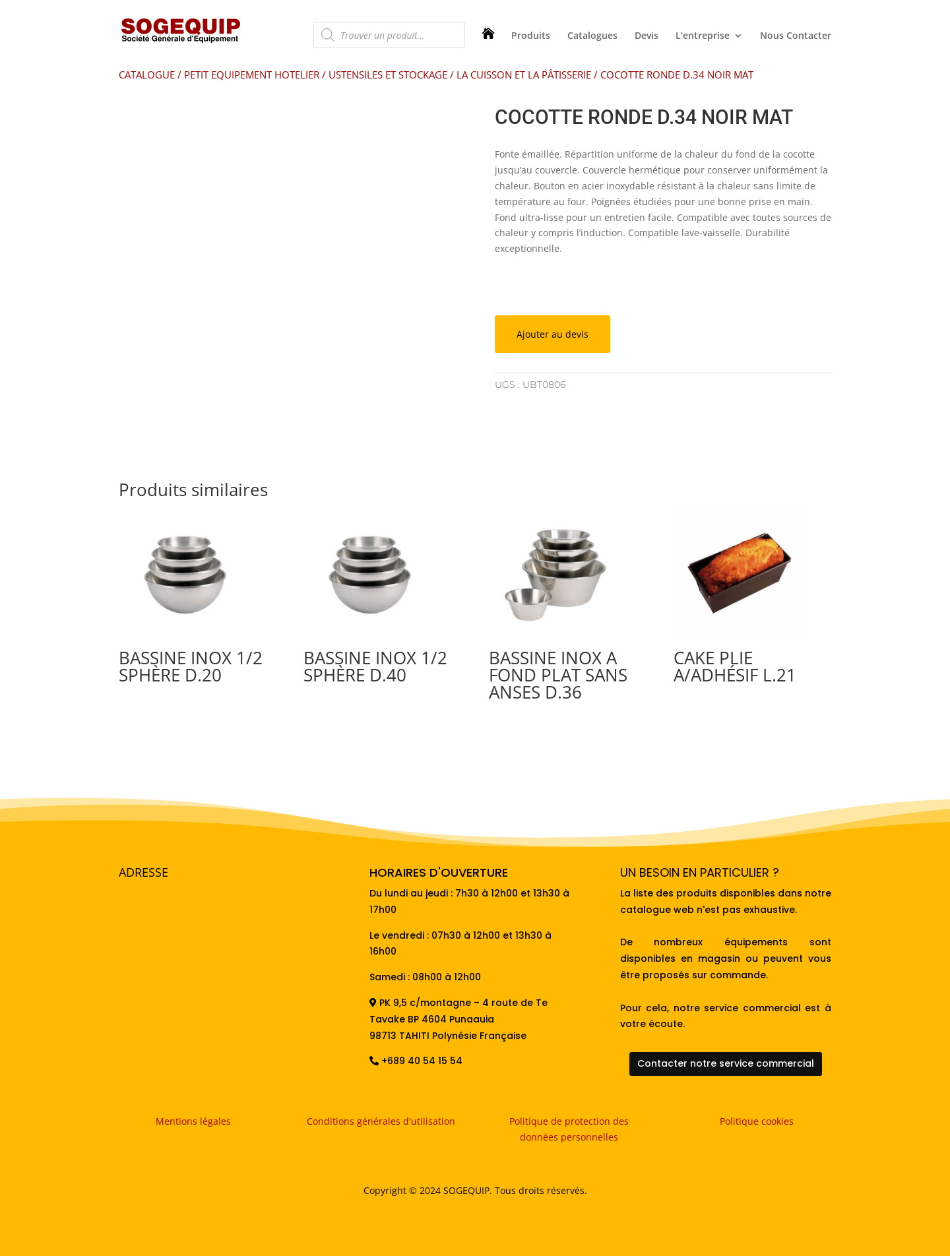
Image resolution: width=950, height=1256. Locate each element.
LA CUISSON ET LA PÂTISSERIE (524, 74)
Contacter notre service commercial (725, 1063)
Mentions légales (193, 1121)
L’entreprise (703, 36)
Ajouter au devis (552, 334)
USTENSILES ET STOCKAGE (388, 74)
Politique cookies (757, 1121)
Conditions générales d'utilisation (381, 1121)
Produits (530, 36)
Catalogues (592, 36)
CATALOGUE (147, 74)
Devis (646, 36)
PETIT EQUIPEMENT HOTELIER (251, 74)
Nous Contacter (795, 36)
